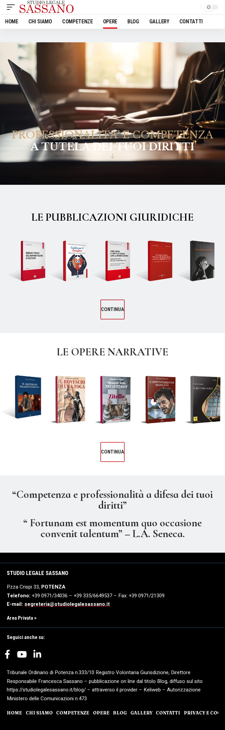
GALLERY (141, 712)
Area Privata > (21, 618)
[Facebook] (7, 657)
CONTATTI (168, 712)
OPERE (101, 712)
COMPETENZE (72, 712)
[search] (194, 7)
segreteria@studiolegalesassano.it (67, 604)
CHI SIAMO (39, 712)
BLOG (120, 712)
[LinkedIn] (37, 657)
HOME (14, 712)
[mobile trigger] (12, 7)
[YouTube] (22, 657)
